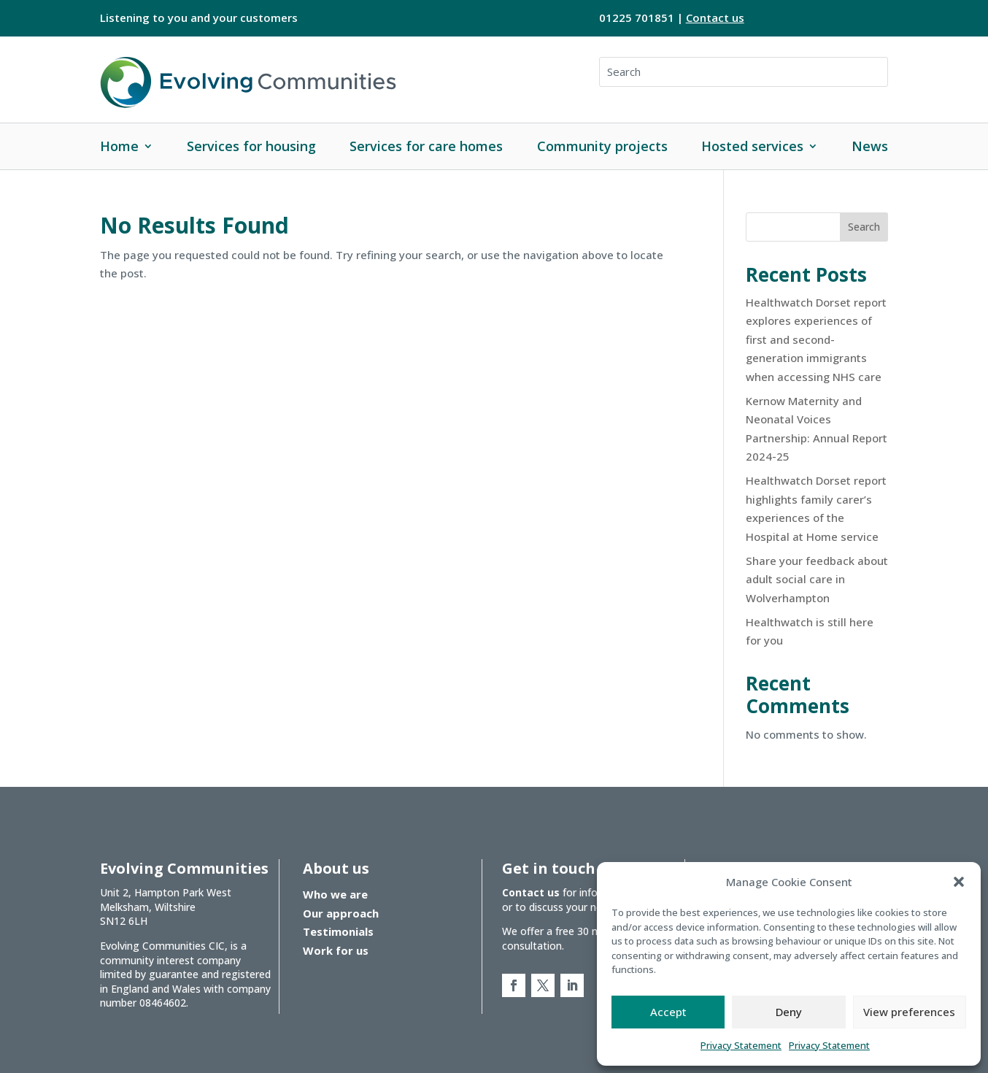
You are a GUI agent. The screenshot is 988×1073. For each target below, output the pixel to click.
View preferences (909, 1011)
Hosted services (752, 146)
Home (119, 146)
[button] (959, 881)
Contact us (715, 17)
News (870, 146)
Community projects (602, 146)
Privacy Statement (741, 1045)
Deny (789, 1011)
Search (864, 227)
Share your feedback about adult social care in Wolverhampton (817, 579)
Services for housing (251, 146)
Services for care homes (426, 146)
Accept (668, 1011)
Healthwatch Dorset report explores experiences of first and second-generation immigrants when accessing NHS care (816, 339)
